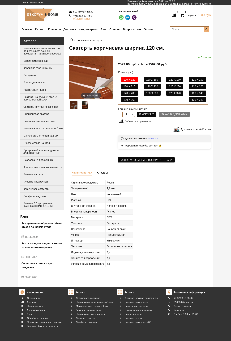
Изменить (153, 138)
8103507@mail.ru (82, 11)
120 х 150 (152, 79)
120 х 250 (175, 86)
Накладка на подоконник (38, 160)
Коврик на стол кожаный (37, 68)
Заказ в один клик (174, 114)
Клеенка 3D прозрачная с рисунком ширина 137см (38, 204)
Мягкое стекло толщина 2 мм (40, 135)
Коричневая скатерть (36, 189)
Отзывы (114, 29)
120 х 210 (129, 86)
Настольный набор (34, 89)
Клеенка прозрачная (35, 181)
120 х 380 (197, 100)
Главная (27, 29)
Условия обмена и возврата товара (146, 160)
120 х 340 (197, 93)
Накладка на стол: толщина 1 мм (43, 128)
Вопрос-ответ (132, 29)
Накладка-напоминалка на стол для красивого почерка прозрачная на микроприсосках (42, 51)
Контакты (54, 29)
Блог (103, 29)
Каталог (40, 29)
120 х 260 (197, 86)
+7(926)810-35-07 (83, 15)
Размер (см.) (125, 72)
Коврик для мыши (34, 82)
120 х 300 (152, 93)
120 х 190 (197, 79)
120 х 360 (129, 100)
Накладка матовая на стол (39, 121)
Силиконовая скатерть (36, 114)
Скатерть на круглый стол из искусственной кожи (40, 98)
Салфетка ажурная (34, 196)
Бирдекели (29, 75)
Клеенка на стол (33, 174)
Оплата (149, 29)
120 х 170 (175, 79)
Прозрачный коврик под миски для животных (41, 151)
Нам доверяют (88, 29)
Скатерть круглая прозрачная (41, 106)
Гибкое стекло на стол (36, 143)
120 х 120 (129, 79)
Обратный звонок (81, 18)
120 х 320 (175, 93)
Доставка (70, 29)
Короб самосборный (35, 60)
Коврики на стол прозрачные (40, 167)
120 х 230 (152, 86)
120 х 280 (129, 93)
